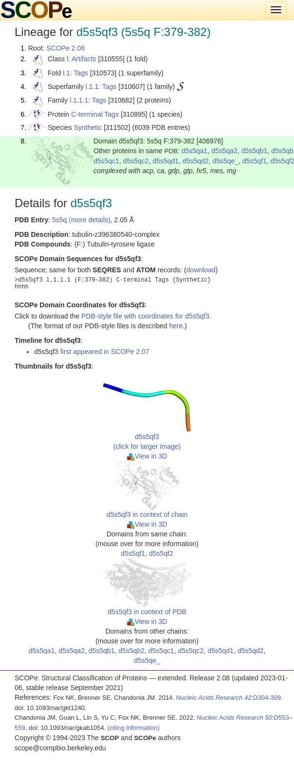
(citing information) (134, 727)
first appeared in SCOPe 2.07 (104, 351)
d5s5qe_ (225, 161)
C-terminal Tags (95, 114)
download (201, 270)
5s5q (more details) (81, 220)
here (176, 326)
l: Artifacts (81, 59)
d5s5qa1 (195, 151)
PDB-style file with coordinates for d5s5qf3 (145, 316)
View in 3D (147, 456)
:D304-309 (228, 697)
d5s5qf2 (161, 553)
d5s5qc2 (136, 161)
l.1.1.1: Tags (88, 100)
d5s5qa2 (224, 151)
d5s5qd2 (196, 161)
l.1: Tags (75, 73)
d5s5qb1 (254, 151)
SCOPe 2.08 (65, 48)
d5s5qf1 (254, 161)
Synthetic (88, 127)
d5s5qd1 (165, 161)
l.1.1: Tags (101, 86)
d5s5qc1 (106, 161)
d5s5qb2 (131, 651)
